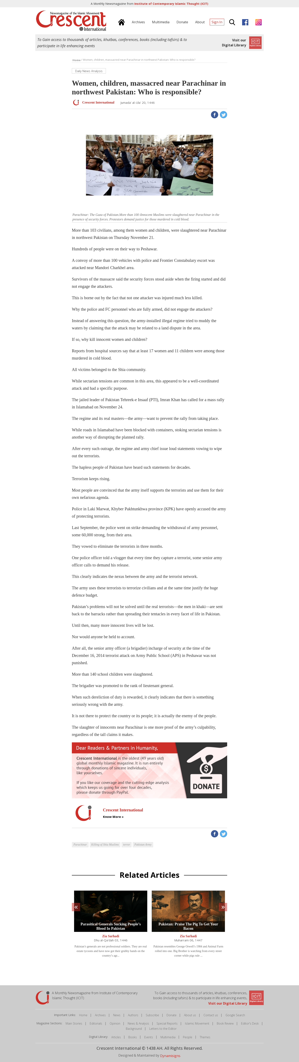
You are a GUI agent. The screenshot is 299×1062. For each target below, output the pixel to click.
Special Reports (167, 1023)
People (187, 1037)
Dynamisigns (170, 1055)
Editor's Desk (250, 1023)
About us (190, 1015)
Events (148, 1037)
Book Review (225, 1023)
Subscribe (152, 1015)
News (116, 1015)
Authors (133, 1015)
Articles (116, 1037)
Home (83, 1015)
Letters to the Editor (162, 1029)
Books (132, 1037)
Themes (205, 1037)
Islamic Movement (197, 1023)
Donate (171, 1015)
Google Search (235, 1015)
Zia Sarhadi (110, 936)
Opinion (115, 1023)
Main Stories (74, 1023)
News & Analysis (138, 1023)
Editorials (96, 1023)
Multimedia (168, 1037)
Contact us (210, 1015)
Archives (100, 1015)
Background (134, 1029)
